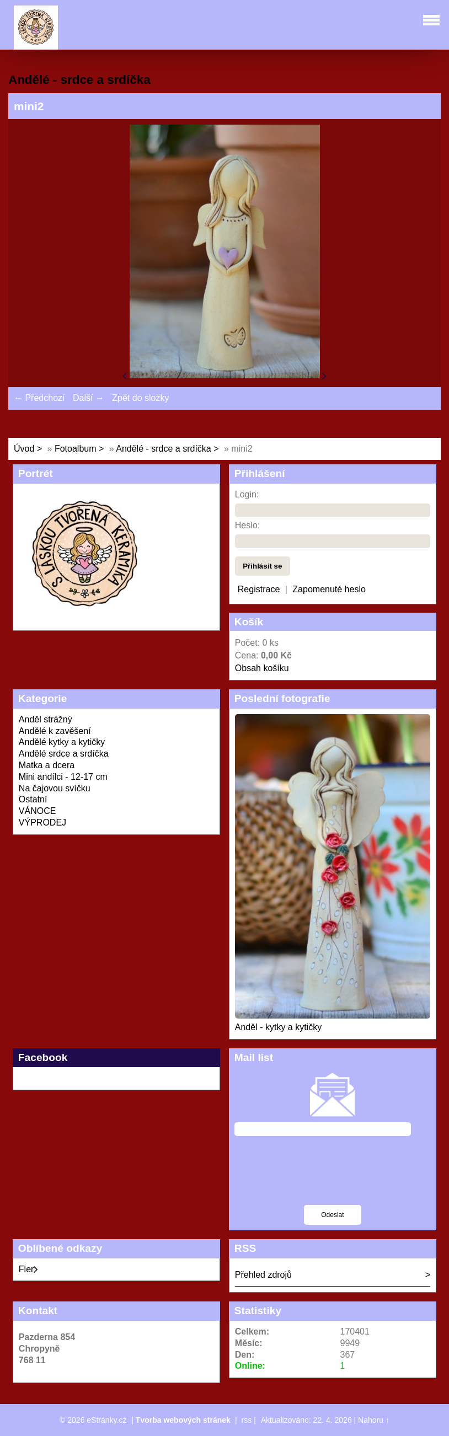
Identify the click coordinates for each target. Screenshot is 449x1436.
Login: (247, 494)
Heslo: (247, 525)
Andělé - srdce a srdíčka (163, 448)
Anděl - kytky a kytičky (278, 1027)
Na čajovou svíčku (54, 788)
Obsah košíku (262, 668)
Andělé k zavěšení (55, 731)
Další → (88, 398)
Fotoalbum (76, 448)
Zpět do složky (140, 398)
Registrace (259, 589)
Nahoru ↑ (373, 1420)
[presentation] (332, 1177)
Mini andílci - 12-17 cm (63, 776)
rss (247, 1420)
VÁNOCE (37, 811)
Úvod (24, 448)
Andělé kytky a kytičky (62, 742)
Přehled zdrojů (263, 1274)
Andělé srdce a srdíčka (64, 753)
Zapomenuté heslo (329, 589)
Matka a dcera (46, 765)
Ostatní (33, 799)
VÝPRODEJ (42, 822)
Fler (29, 1269)
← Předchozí (39, 398)
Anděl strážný (45, 719)
